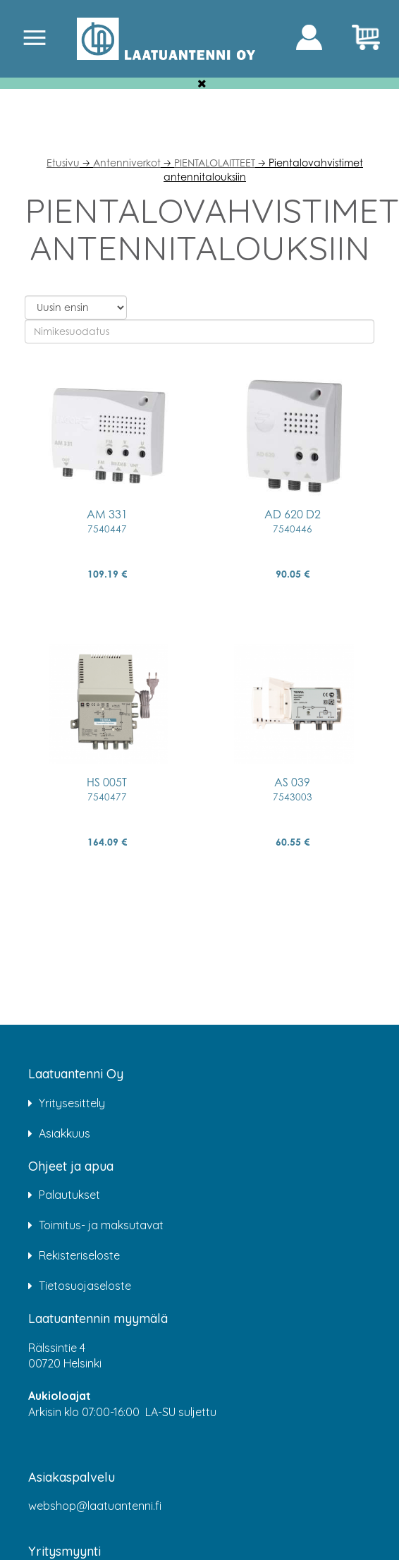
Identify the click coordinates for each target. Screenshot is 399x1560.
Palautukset (69, 1195)
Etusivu (63, 163)
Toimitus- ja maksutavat (101, 1225)
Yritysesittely (72, 1103)
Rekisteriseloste (79, 1255)
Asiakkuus (64, 1133)
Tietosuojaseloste (85, 1286)
